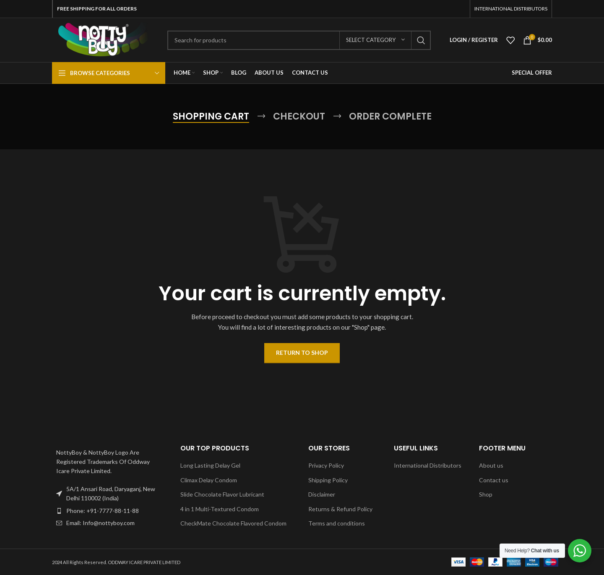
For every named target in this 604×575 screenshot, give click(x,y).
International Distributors (427, 465)
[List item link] (110, 510)
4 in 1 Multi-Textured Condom (219, 509)
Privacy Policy (326, 465)
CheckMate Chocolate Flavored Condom (233, 523)
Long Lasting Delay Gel (210, 465)
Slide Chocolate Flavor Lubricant (222, 494)
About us (491, 465)
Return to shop (302, 352)
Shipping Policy (328, 480)
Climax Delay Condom (208, 480)
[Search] (299, 40)
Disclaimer (321, 494)
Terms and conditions (336, 523)
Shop (485, 494)
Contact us (493, 480)
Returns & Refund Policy (340, 509)
